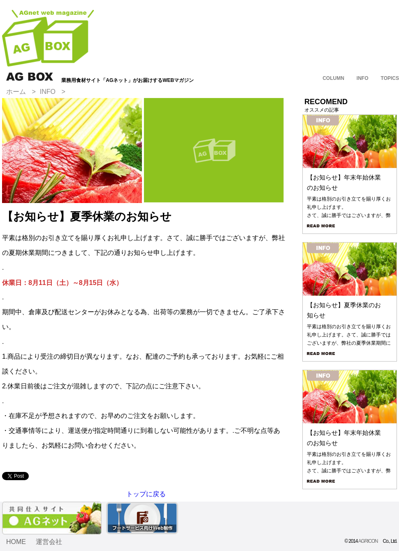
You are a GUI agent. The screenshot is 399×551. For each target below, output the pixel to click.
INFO (48, 91)
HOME (16, 541)
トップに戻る (146, 493)
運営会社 (49, 541)
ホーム (16, 91)
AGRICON (368, 541)
